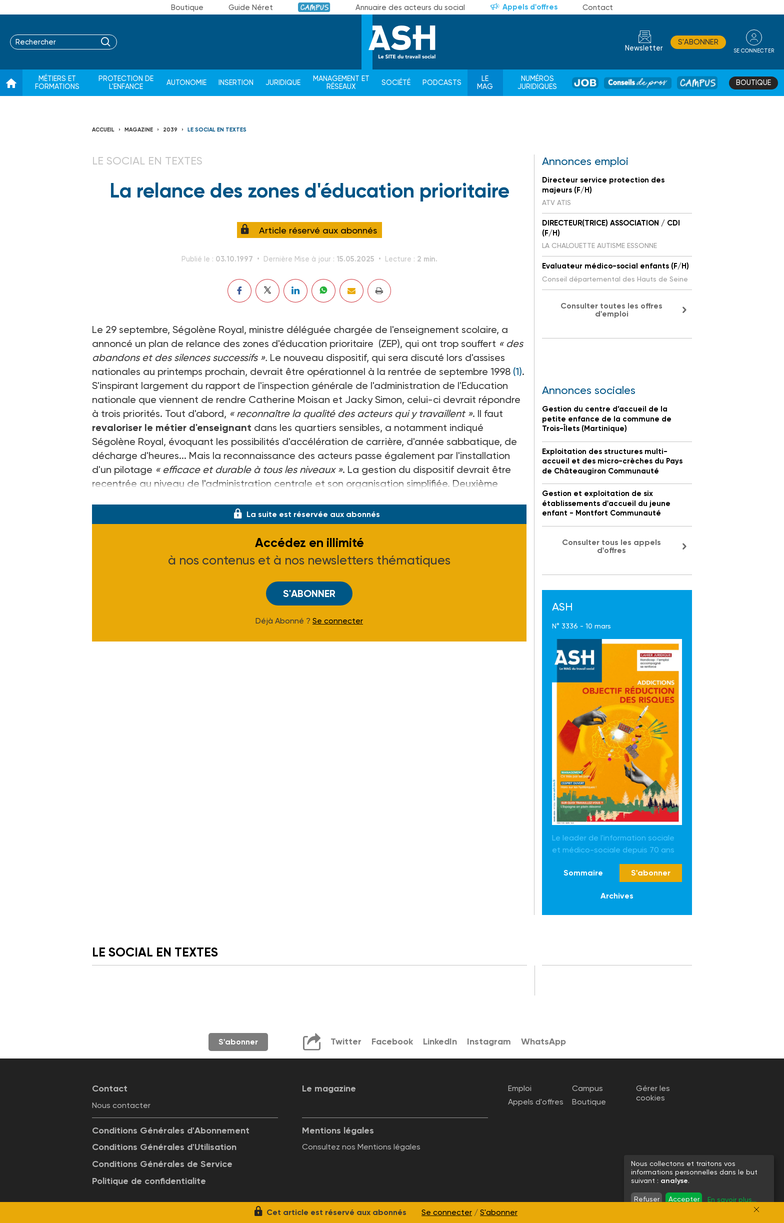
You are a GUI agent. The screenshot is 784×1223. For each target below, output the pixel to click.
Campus (314, 7)
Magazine (138, 129)
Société (396, 82)
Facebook (392, 1041)
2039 (170, 129)
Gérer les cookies (653, 1093)
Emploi (520, 1088)
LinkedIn (440, 1041)
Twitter (346, 1041)
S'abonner (698, 42)
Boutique (187, 7)
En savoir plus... (732, 1200)
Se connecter (337, 621)
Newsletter (644, 48)
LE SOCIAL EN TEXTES (217, 129)
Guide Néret (250, 7)
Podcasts (442, 82)
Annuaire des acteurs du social (410, 7)
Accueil (103, 129)
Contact (597, 7)
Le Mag (485, 82)
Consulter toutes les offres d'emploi (611, 309)
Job (585, 82)
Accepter (684, 1199)
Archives (617, 895)
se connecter (754, 51)
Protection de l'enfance (126, 82)
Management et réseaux (341, 82)
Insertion (236, 82)
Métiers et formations (57, 82)
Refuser (647, 1199)
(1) (517, 372)
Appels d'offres (530, 7)
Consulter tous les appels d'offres (611, 546)
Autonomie (186, 82)
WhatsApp (543, 1041)
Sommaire (583, 873)
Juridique (283, 82)
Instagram (489, 1041)
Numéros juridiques (537, 82)
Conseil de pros (638, 82)
